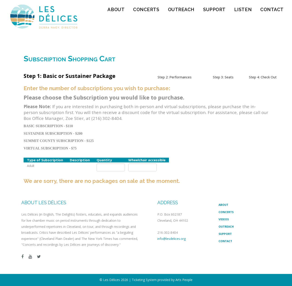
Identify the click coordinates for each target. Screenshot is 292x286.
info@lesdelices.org (171, 238)
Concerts (146, 9)
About (115, 9)
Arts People (183, 280)
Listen (243, 9)
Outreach (181, 9)
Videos (224, 219)
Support (214, 9)
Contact (272, 9)
